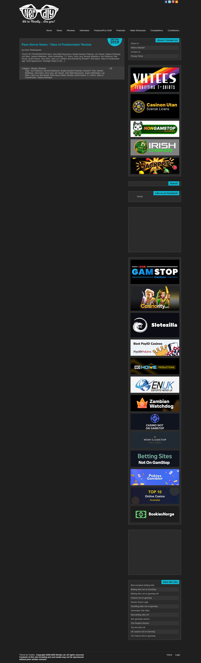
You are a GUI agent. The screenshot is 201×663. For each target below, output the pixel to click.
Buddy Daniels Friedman (71, 71)
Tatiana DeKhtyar (44, 77)
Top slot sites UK (138, 627)
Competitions (157, 30)
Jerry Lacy (49, 73)
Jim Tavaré (59, 73)
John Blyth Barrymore (74, 73)
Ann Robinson (37, 71)
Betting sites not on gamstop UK (145, 594)
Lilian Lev (35, 75)
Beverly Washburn (52, 71)
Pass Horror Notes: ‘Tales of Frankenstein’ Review (56, 44)
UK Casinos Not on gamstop (143, 636)
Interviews (84, 30)
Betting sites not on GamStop (143, 589)
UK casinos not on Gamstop (143, 632)
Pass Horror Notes (58, 75)
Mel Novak (44, 75)
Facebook (166, 1)
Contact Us (135, 52)
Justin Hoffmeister (92, 73)
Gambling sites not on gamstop (144, 606)
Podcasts (120, 30)
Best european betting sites (142, 585)
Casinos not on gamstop (141, 598)
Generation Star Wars (140, 610)
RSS (176, 1)
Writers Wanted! (138, 48)
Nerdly (140, 196)
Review (70, 75)
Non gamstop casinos (140, 619)
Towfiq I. (32, 655)
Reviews (71, 30)
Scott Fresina (80, 75)
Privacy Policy (137, 56)
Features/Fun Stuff (103, 30)
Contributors (173, 30)
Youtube (173, 1)
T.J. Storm (91, 75)
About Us (135, 43)
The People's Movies (140, 623)
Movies (34, 68)
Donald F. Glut (89, 71)
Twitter (169, 1)
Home (49, 30)
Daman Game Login (139, 602)
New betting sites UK (140, 615)
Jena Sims (39, 73)
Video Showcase (138, 30)
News (59, 30)
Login (177, 655)
